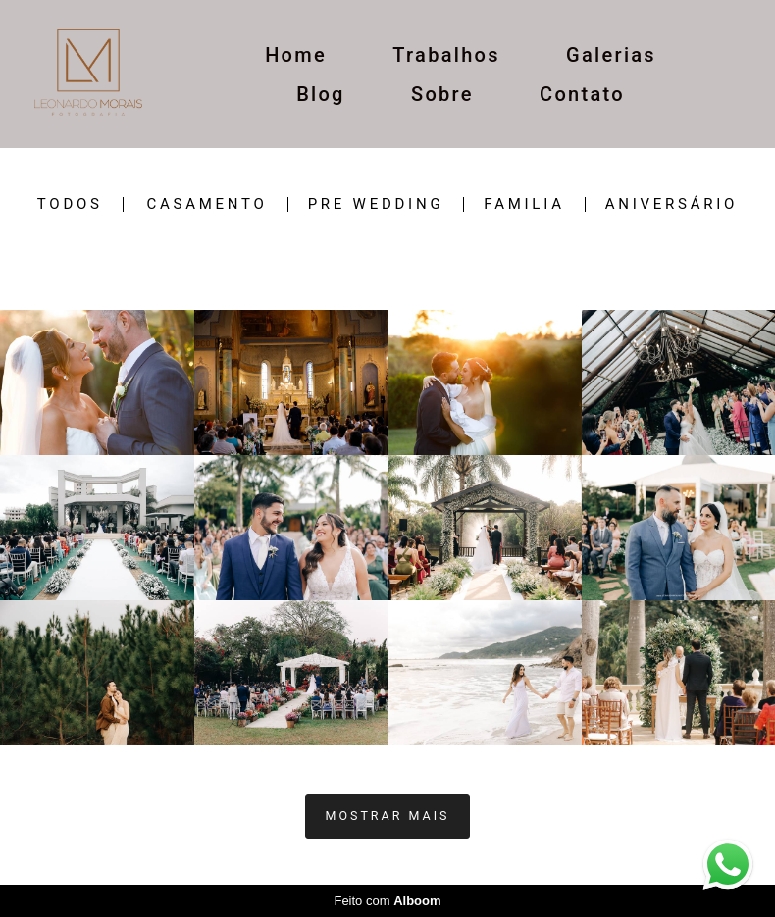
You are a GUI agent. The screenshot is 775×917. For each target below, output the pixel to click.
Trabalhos (446, 55)
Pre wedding (376, 204)
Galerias (611, 55)
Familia (524, 204)
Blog (320, 94)
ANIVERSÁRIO (671, 204)
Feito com (387, 900)
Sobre (442, 94)
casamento (206, 204)
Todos (70, 204)
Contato (582, 94)
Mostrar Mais (388, 815)
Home (296, 55)
